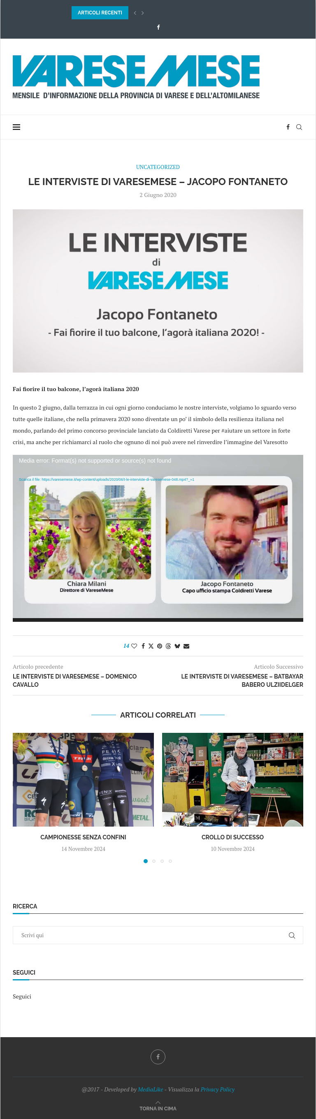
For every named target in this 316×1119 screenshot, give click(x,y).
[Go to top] (158, 1108)
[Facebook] (158, 27)
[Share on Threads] (168, 646)
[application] (158, 538)
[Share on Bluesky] (177, 646)
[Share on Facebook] (143, 646)
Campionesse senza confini (83, 837)
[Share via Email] (186, 646)
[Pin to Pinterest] (159, 646)
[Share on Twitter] (151, 646)
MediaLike (150, 1089)
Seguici (22, 996)
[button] (135, 12)
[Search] (299, 127)
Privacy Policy (218, 1089)
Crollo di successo (233, 837)
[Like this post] (134, 646)
